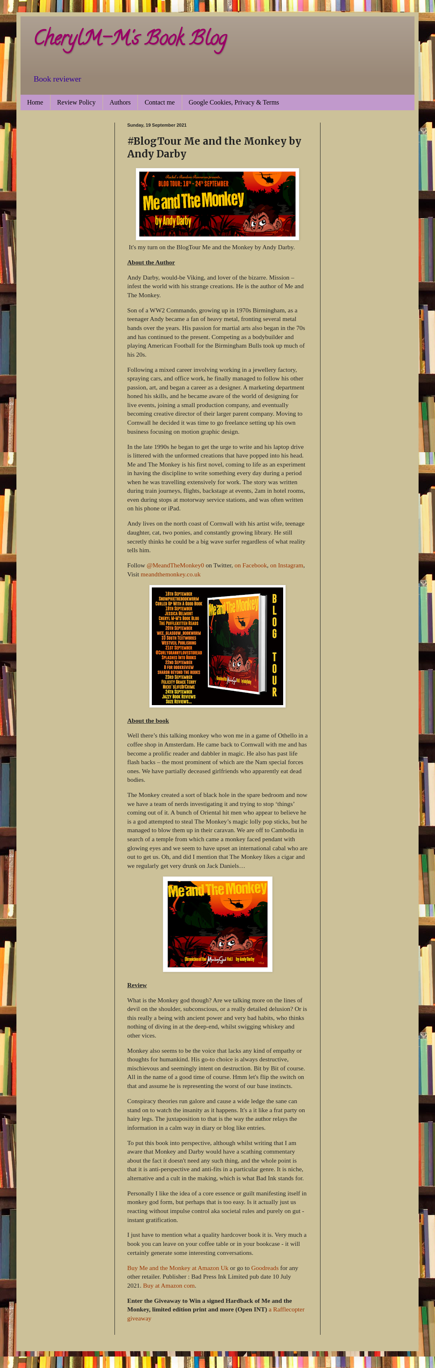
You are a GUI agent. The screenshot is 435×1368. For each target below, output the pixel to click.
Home (35, 102)
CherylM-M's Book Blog (130, 40)
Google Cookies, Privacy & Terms (234, 102)
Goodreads (265, 1267)
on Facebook (250, 565)
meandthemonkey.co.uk (171, 574)
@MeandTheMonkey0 (175, 565)
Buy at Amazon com (169, 1285)
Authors (120, 102)
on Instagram (286, 565)
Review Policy (76, 102)
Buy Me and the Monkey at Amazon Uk (178, 1267)
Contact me (159, 102)
